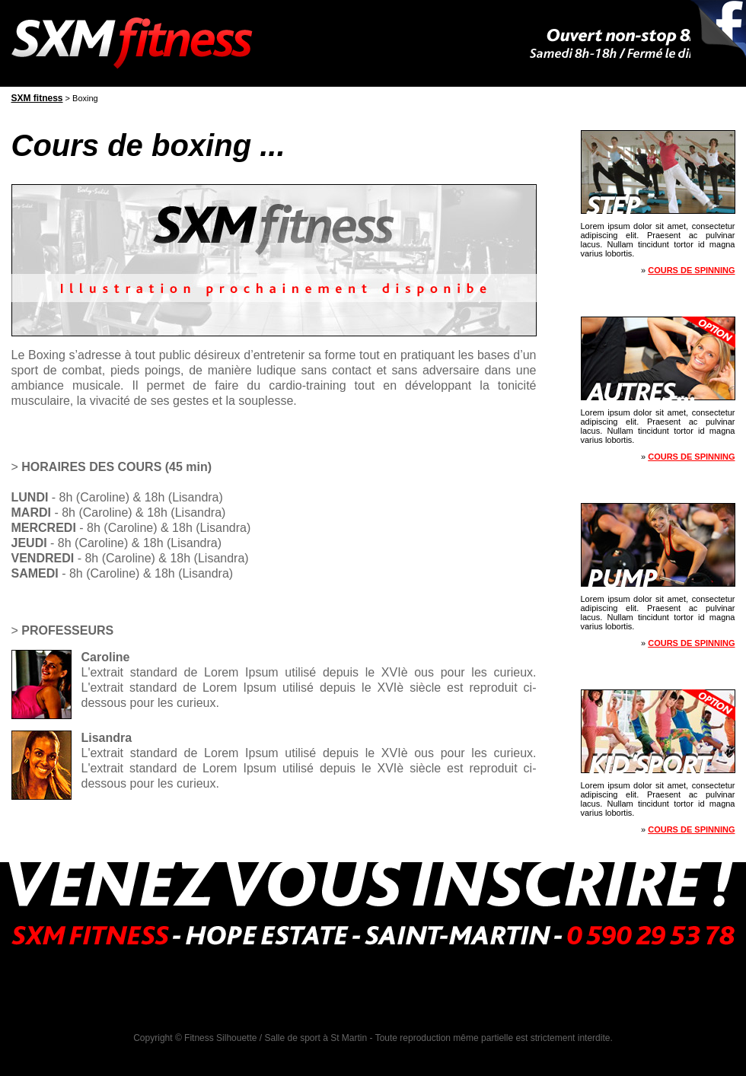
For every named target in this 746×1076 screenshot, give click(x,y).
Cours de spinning (691, 270)
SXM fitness (37, 98)
